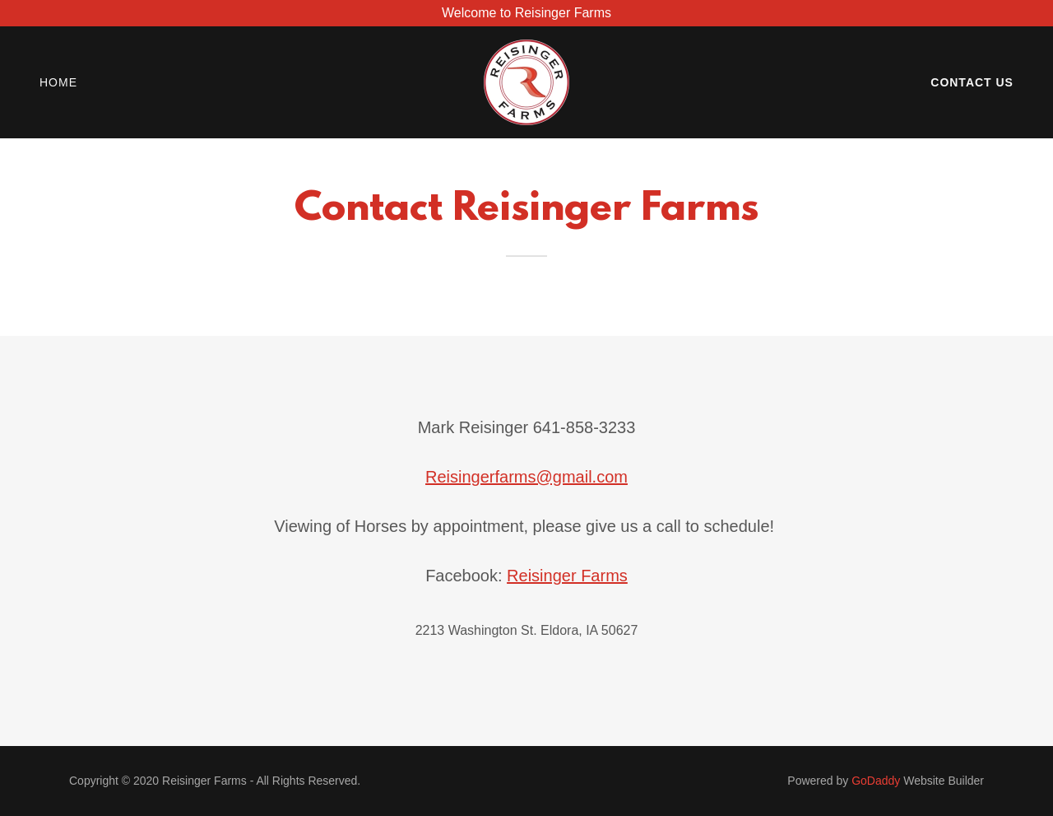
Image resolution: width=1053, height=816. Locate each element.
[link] (526, 81)
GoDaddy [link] (875, 780)
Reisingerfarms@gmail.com (526, 477)
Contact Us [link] (972, 82)
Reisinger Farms (567, 576)
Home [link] (58, 82)
